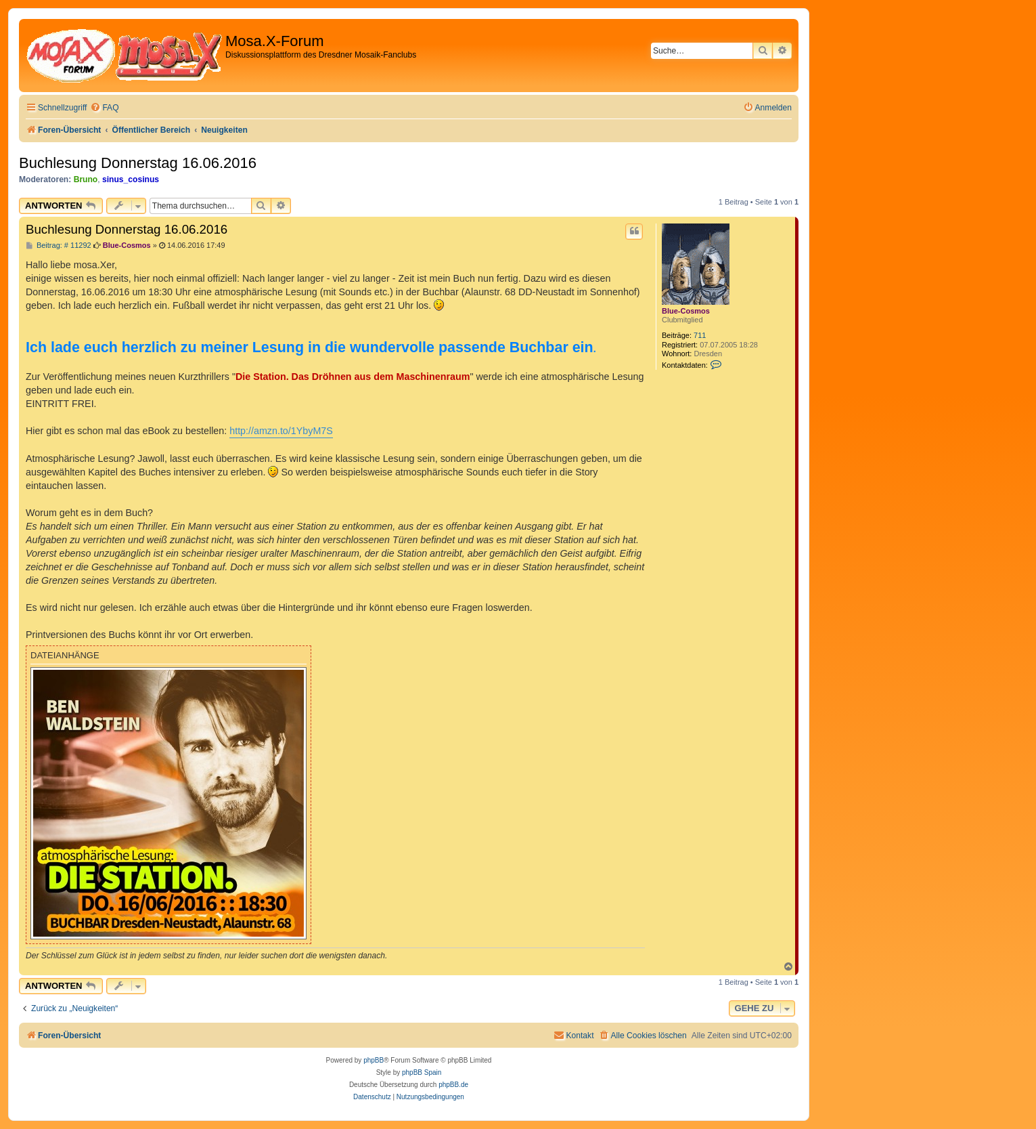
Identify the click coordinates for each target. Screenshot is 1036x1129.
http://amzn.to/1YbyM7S (281, 430)
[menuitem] (104, 108)
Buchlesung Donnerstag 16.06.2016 (137, 162)
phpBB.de (453, 1084)
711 (700, 335)
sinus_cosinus (130, 179)
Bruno (86, 179)
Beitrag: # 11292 (58, 245)
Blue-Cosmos (686, 311)
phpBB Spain (421, 1072)
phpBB (373, 1060)
